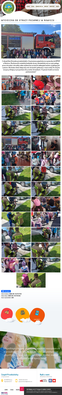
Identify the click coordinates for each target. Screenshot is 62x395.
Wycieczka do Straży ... (54, 12)
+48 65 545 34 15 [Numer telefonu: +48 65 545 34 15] (23, 380)
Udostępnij (6, 291)
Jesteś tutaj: (32, 12)
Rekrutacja (39, 6)
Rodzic (46, 6)
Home (28, 6)
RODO (57, 6)
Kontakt (52, 6)
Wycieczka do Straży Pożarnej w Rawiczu (27, 20)
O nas (32, 6)
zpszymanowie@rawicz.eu (59, 1)
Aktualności (43, 12)
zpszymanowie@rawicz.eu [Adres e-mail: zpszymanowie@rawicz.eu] (25, 381)
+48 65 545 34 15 (54, 2)
